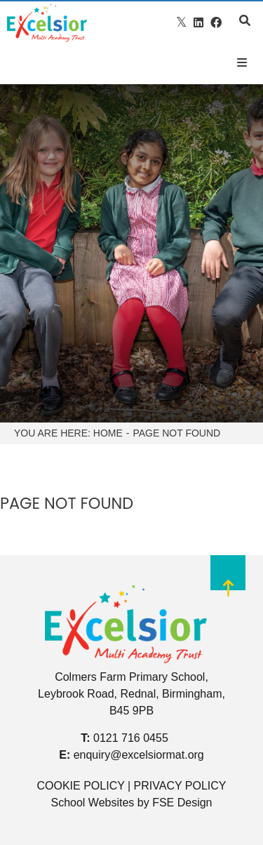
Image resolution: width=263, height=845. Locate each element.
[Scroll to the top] (227, 585)
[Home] (47, 23)
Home (108, 433)
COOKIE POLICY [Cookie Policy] (80, 786)
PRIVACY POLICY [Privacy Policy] (180, 786)
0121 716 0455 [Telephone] (130, 738)
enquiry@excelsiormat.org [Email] (139, 755)
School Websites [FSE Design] (92, 803)
